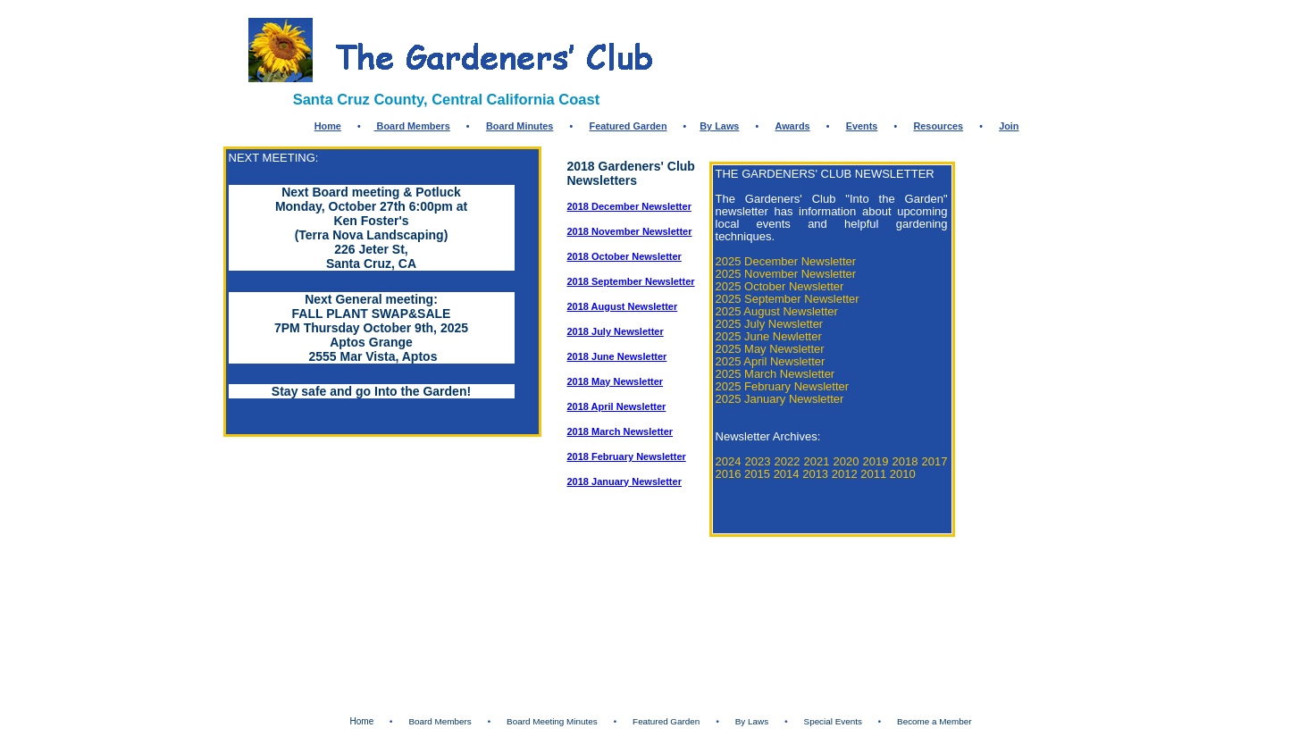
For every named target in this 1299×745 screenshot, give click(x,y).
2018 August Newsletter (622, 306)
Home (327, 126)
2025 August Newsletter (777, 311)
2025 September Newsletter (787, 299)
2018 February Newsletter (626, 456)
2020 (846, 461)
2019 (876, 461)
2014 (787, 474)
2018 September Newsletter (631, 281)
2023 (758, 461)
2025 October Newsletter (780, 286)
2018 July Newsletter (615, 331)
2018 (905, 461)
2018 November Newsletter (629, 231)
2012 (845, 474)
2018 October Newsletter (624, 256)
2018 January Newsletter (624, 481)
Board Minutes (520, 126)
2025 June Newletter (769, 336)
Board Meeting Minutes (552, 721)
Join (1008, 126)
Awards (792, 126)
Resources (938, 126)
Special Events (833, 721)
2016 (729, 474)
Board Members (412, 126)
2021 (817, 461)
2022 (787, 461)
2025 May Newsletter (770, 349)
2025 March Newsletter (775, 374)
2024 (729, 461)
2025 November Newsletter (786, 273)
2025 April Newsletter (770, 361)
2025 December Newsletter (786, 261)
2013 (815, 474)
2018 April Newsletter (616, 406)
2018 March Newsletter (620, 431)
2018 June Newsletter (617, 356)
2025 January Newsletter (780, 399)
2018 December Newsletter (629, 206)
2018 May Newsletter (615, 381)
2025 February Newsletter (783, 386)
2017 (935, 461)
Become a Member (934, 721)
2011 (875, 474)
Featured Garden (628, 126)
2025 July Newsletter (770, 324)
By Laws (719, 126)
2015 (757, 474)
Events (862, 126)
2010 (903, 474)
